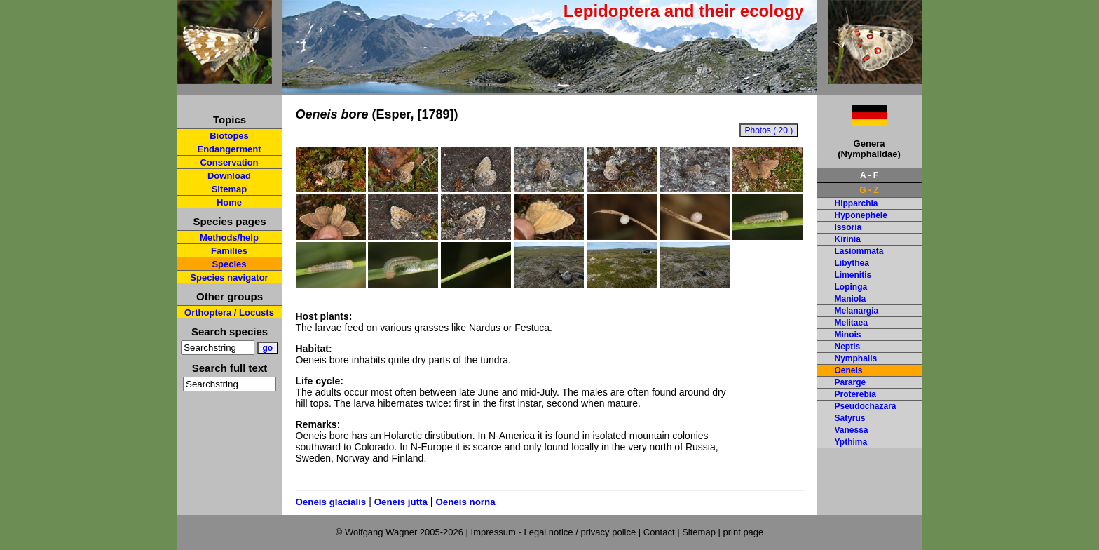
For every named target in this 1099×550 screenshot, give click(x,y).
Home (229, 202)
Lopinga (851, 287)
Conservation (229, 162)
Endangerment (229, 149)
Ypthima (851, 442)
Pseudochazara (865, 406)
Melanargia (857, 311)
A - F (869, 175)
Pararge (850, 382)
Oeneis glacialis (331, 502)
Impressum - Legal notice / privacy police (555, 532)
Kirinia (848, 239)
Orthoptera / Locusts (229, 312)
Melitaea (851, 323)
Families (229, 251)
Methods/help (229, 237)
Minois (848, 335)
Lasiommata (859, 251)
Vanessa (851, 430)
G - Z (868, 190)
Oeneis (849, 370)
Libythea (852, 263)
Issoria (848, 227)
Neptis (848, 346)
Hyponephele (861, 215)
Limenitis (853, 275)
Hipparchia (856, 203)
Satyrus (850, 418)
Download (229, 175)
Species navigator (229, 277)
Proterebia (855, 394)
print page (743, 532)
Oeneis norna (465, 502)
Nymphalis (856, 358)
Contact (659, 532)
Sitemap (229, 189)
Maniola (850, 299)
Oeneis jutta (401, 502)
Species (229, 264)
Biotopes (229, 135)
